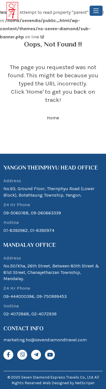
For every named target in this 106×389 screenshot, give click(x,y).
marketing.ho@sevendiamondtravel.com (45, 339)
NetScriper (85, 383)
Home (53, 117)
